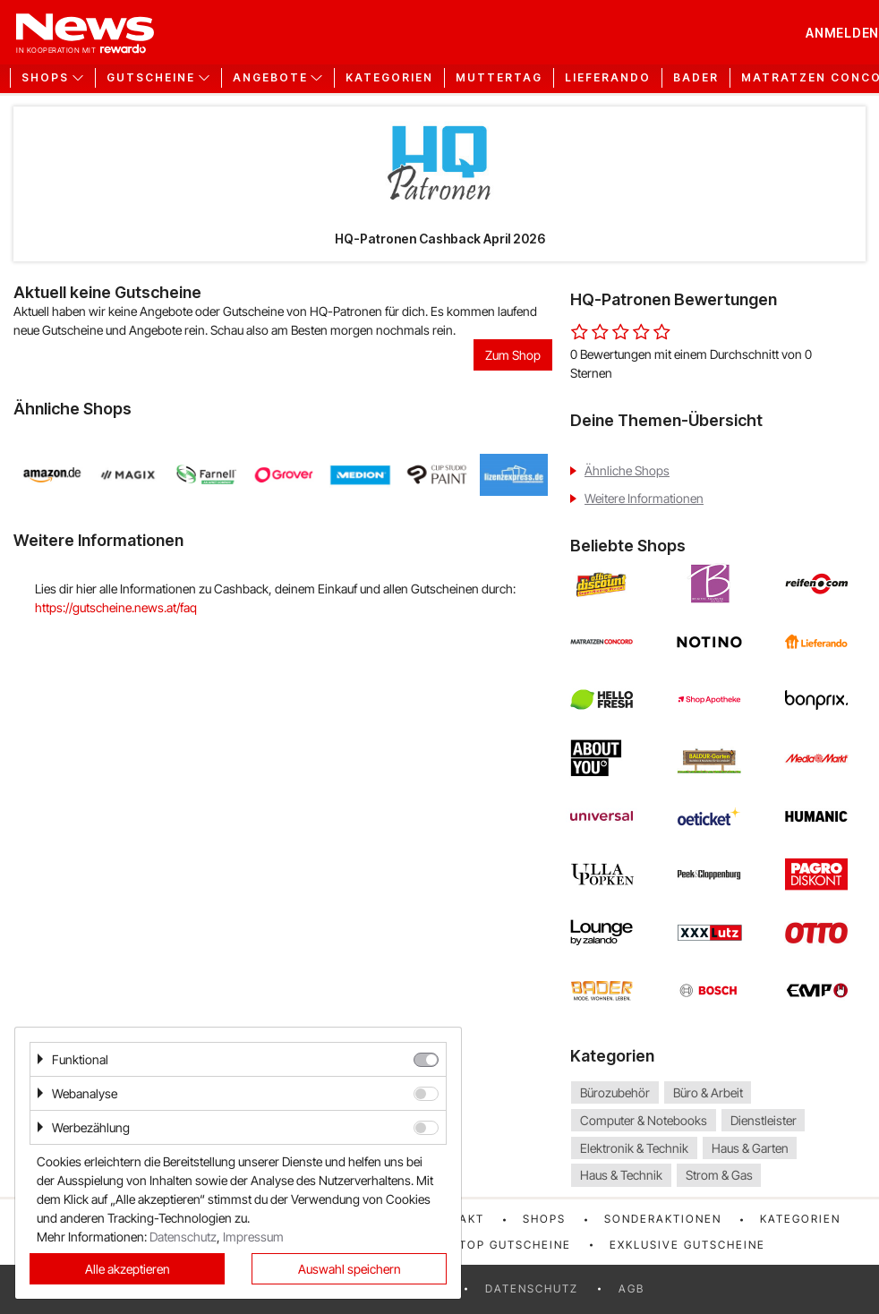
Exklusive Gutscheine (687, 1244)
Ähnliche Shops (627, 470)
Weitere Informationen (644, 498)
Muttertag (499, 78)
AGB (631, 1288)
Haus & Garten (750, 1148)
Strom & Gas (719, 1175)
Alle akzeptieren (127, 1268)
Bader (696, 78)
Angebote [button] (270, 78)
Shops (544, 1218)
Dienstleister (763, 1120)
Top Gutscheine (515, 1244)
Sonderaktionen (662, 1218)
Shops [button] (45, 78)
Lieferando (608, 78)
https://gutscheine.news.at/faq (116, 607)
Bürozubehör (615, 1092)
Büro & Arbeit (708, 1092)
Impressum (253, 1236)
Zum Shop (513, 355)
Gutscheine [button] (151, 78)
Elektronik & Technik (634, 1148)
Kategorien (389, 78)
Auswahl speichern (349, 1268)
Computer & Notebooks (643, 1120)
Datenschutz (531, 1288)
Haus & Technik (621, 1175)
